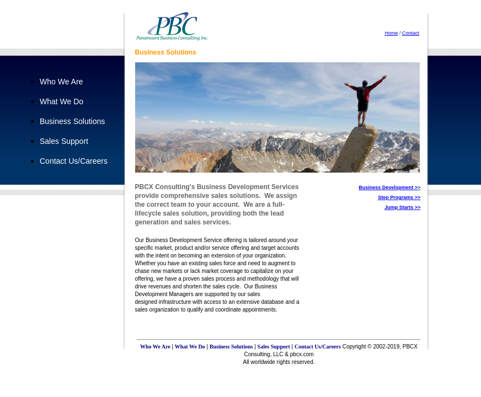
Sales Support (64, 141)
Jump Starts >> (402, 207)
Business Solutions (72, 121)
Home (391, 33)
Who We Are (61, 81)
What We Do (61, 101)
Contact (410, 33)
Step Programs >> (399, 197)
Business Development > (388, 187)
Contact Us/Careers (74, 161)
